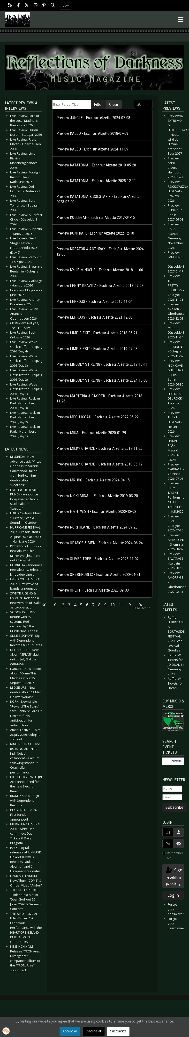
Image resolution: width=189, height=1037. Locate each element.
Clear (114, 104)
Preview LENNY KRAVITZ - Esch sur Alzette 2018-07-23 (100, 285)
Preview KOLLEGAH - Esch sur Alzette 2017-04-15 (95, 217)
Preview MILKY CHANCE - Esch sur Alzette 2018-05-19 (99, 464)
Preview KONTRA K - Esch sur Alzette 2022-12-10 (95, 233)
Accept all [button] (69, 1031)
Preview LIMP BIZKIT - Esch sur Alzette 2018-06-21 (96, 333)
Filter (98, 104)
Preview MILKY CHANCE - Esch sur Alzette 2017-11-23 (99, 448)
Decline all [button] (94, 1031)
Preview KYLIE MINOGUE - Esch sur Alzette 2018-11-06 (99, 270)
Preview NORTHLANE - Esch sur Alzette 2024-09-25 (96, 527)
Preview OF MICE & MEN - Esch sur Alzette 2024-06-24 (99, 543)
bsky (65, 5)
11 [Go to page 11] (121, 605)
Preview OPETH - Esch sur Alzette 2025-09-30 (92, 590)
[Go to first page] (44, 605)
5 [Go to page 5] (81, 605)
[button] (6, 1031)
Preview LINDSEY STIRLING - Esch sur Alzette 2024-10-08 (102, 380)
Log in (173, 895)
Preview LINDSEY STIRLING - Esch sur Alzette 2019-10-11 (102, 364)
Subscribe (174, 807)
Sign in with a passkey (173, 876)
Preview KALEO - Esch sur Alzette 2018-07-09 (92, 133)
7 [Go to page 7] (93, 605)
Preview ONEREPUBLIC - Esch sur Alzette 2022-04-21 (98, 574)
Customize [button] (118, 1031)
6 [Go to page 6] (87, 605)
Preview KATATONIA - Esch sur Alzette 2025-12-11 (96, 181)
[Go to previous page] (55, 605)
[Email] (172, 797)
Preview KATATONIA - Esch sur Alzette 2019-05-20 (96, 165)
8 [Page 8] (99, 605)
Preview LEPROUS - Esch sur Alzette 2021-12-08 (94, 317)
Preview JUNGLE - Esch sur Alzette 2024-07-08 (93, 117)
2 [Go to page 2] (63, 605)
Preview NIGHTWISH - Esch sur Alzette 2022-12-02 (96, 511)
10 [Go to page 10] (112, 605)
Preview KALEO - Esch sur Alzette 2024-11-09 (92, 149)
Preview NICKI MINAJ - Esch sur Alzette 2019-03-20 (97, 495)
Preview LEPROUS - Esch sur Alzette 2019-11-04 (94, 301)
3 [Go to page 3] (69, 605)
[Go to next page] (130, 605)
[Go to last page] (141, 605)
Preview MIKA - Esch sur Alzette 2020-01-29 (91, 432)
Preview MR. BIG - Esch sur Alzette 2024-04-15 (93, 480)
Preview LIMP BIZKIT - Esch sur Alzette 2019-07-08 (96, 348)
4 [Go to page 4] (75, 605)
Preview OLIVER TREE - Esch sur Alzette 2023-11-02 (97, 559)
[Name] (172, 789)
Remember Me (175, 855)
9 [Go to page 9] (105, 605)
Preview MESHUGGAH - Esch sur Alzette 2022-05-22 (97, 417)
